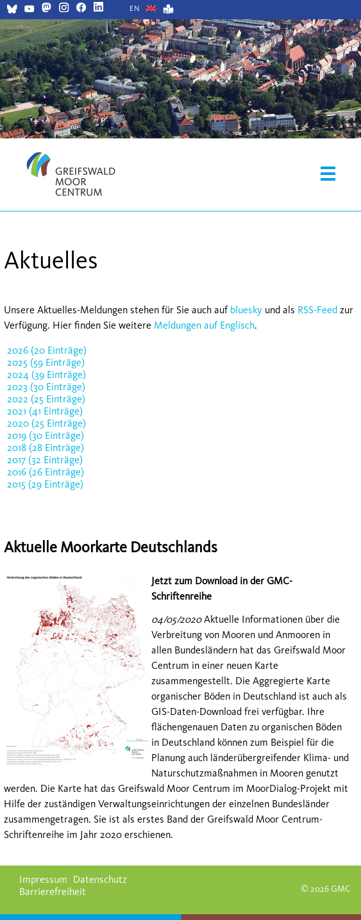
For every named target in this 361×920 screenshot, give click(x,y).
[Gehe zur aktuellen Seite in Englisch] (135, 8)
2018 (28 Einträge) (45, 447)
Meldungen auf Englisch (204, 325)
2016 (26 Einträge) (45, 472)
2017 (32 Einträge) (45, 460)
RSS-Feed (317, 310)
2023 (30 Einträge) (46, 387)
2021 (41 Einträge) (45, 411)
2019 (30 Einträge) (45, 435)
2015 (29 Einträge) (45, 484)
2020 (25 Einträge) (46, 423)
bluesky (246, 310)
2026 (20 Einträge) (47, 350)
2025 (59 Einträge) (46, 362)
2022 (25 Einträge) (46, 399)
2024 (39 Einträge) (46, 374)
